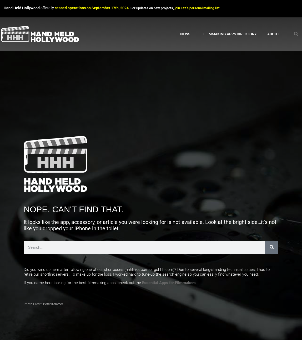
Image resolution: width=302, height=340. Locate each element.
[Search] (271, 247)
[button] (296, 34)
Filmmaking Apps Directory (230, 34)
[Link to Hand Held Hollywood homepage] (40, 34)
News (186, 34)
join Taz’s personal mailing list (197, 8)
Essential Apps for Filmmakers (169, 282)
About (274, 34)
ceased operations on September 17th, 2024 (92, 8)
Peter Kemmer (53, 304)
